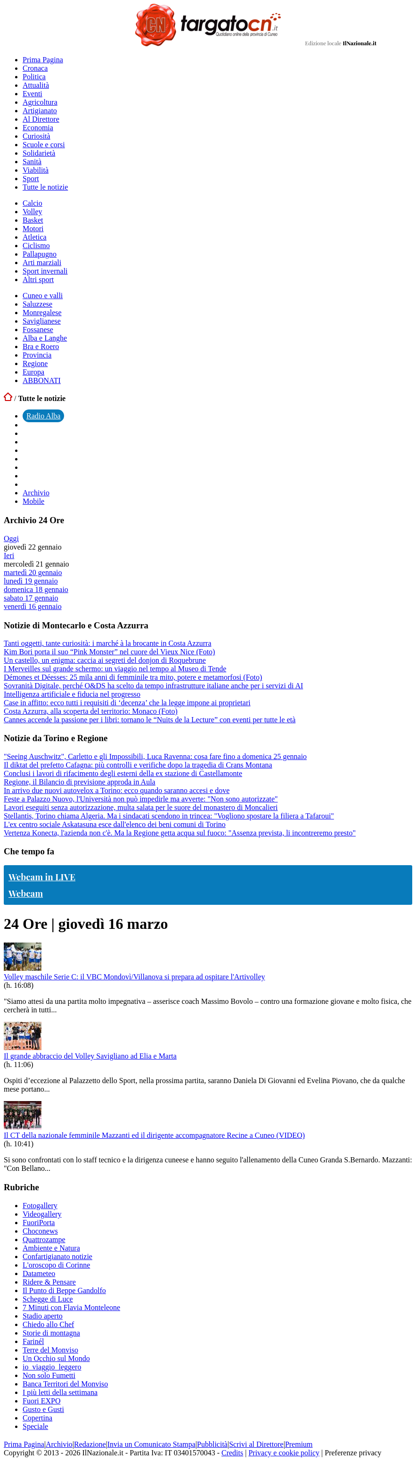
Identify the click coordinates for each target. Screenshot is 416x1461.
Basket (33, 220)
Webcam (25, 893)
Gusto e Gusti (43, 1409)
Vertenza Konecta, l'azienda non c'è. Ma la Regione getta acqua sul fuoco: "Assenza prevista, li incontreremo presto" (180, 833)
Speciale (35, 1426)
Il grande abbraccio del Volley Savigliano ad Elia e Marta (90, 1056)
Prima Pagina (43, 60)
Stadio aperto (43, 1316)
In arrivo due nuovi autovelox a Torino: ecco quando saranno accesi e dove (116, 790)
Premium (299, 1444)
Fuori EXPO (41, 1401)
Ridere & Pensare (49, 1282)
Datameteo (39, 1273)
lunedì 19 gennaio (31, 581)
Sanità (32, 162)
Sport (31, 179)
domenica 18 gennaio (36, 589)
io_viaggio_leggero (52, 1367)
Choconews (40, 1231)
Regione (35, 363)
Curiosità (36, 136)
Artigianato (40, 111)
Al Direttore (41, 119)
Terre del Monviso (50, 1350)
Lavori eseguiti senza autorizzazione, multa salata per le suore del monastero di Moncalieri (141, 807)
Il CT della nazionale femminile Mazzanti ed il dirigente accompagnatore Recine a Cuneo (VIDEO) (154, 1135)
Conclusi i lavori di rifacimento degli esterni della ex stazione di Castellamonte (123, 773)
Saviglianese (42, 321)
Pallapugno (40, 254)
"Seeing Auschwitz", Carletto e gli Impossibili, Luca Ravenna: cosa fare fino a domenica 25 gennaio (155, 756)
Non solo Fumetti (49, 1375)
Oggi (11, 538)
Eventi (32, 94)
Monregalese (42, 313)
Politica (34, 77)
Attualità (36, 85)
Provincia (37, 355)
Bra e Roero (41, 346)
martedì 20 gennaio (33, 572)
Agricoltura (40, 102)
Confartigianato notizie (57, 1256)
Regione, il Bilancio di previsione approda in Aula (79, 782)
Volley (32, 212)
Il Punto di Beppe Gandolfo (64, 1290)
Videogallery (42, 1214)
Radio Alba (43, 416)
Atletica (35, 237)
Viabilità (36, 170)
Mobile (33, 501)
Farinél (33, 1341)
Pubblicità (212, 1444)
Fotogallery (40, 1206)
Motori (33, 229)
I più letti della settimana (60, 1392)
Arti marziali (42, 263)
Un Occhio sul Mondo (56, 1358)
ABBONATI (42, 380)
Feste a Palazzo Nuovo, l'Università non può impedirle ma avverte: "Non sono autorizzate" (141, 799)
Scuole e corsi (44, 145)
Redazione (90, 1444)
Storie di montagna (51, 1333)
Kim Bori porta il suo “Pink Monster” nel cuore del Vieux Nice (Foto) (109, 652)
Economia (38, 128)
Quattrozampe (44, 1240)
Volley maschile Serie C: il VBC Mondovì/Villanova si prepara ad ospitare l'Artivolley (134, 977)
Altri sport (38, 280)
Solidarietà (39, 153)
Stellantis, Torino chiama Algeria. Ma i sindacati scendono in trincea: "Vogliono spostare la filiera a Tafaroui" (169, 816)
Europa (33, 372)
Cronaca (35, 68)
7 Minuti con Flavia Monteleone (71, 1307)
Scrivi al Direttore (256, 1444)
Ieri (9, 555)
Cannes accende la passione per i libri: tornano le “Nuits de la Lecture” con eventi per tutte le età (149, 720)
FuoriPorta (39, 1223)
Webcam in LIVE (41, 877)
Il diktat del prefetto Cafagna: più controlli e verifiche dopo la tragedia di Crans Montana (138, 765)
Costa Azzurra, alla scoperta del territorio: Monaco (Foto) (91, 711)
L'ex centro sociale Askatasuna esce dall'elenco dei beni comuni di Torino (115, 824)
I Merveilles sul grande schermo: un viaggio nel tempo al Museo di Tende (115, 669)
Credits (232, 1453)
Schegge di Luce (48, 1299)
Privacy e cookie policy (283, 1453)
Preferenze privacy (353, 1453)
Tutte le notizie (45, 187)
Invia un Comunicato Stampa (151, 1444)
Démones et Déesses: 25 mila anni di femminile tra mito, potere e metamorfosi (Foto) (133, 677)
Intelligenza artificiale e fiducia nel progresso (72, 694)
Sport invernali (45, 271)
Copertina (37, 1418)
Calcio (32, 203)
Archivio (36, 493)
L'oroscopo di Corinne (56, 1265)
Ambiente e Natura (51, 1248)
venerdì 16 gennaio (33, 606)
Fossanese (38, 330)
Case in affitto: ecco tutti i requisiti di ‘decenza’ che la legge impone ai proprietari (127, 703)
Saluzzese (37, 304)
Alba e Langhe (45, 338)
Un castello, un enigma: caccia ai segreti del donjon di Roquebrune (105, 660)
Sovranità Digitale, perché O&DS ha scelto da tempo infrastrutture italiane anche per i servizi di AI (153, 686)
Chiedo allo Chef (48, 1324)
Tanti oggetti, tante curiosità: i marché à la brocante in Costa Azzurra (108, 643)
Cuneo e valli (43, 296)
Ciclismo (36, 246)
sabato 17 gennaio (31, 598)
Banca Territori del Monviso (65, 1384)
